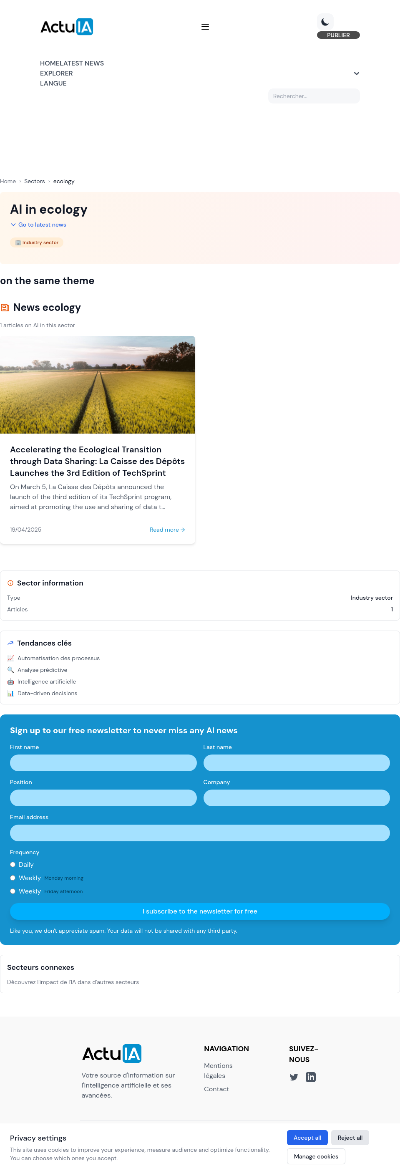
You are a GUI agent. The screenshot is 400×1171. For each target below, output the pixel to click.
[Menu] (205, 26)
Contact (216, 1089)
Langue (53, 83)
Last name (218, 747)
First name (24, 747)
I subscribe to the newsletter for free (200, 911)
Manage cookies (316, 1156)
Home (50, 63)
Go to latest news (38, 224)
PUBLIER (338, 35)
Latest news (82, 63)
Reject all (350, 1137)
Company (217, 782)
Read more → (167, 529)
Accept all (307, 1137)
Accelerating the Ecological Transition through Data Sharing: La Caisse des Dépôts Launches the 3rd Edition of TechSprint (97, 461)
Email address (29, 817)
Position (21, 782)
